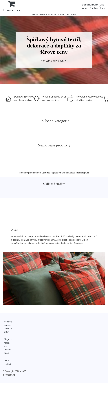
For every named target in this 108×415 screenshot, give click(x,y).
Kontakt (7, 364)
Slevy (6, 332)
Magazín (8, 339)
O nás (7, 360)
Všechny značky (8, 323)
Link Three (102, 6)
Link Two (96, 6)
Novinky (8, 328)
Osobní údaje (7, 351)
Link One (92, 6)
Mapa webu (6, 344)
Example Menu (86, 6)
